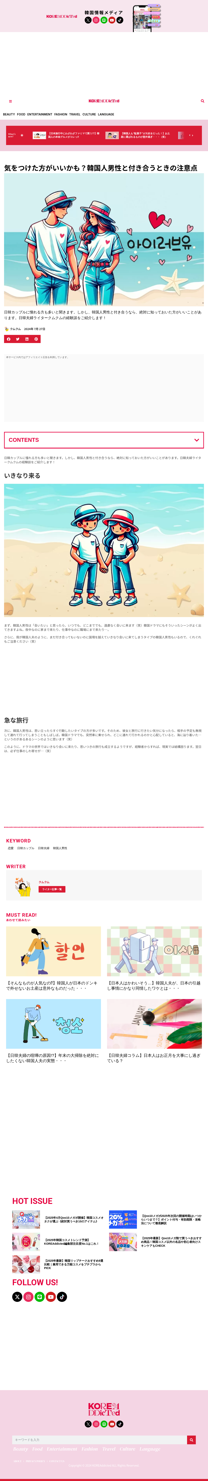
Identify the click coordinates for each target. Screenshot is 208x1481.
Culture (93, 114)
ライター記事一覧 (52, 887)
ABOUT (18, 1459)
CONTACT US (66, 1459)
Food (21, 114)
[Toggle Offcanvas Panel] (10, 101)
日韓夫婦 (58, 847)
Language (110, 114)
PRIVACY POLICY (40, 1459)
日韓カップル (33, 847)
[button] (202, 101)
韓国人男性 (81, 847)
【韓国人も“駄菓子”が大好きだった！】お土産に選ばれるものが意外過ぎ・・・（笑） (155, 137)
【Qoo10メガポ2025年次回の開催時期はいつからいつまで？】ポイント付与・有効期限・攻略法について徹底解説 (171, 1218)
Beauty (9, 114)
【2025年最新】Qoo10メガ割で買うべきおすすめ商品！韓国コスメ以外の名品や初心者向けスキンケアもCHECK (171, 1240)
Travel (78, 114)
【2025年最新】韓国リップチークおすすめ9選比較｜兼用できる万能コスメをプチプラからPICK (73, 1262)
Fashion (63, 114)
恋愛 (12, 847)
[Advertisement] (104, 62)
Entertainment (41, 114)
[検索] (191, 1438)
